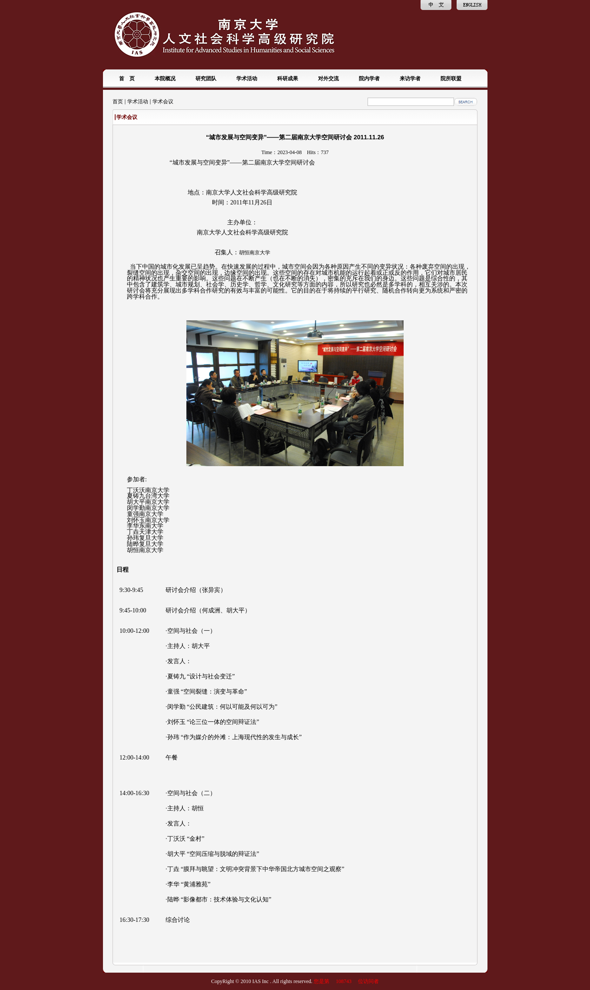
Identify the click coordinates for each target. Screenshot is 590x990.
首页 (118, 102)
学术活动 (137, 102)
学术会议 (162, 102)
